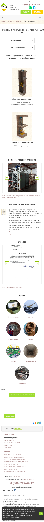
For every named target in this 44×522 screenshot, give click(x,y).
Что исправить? (10, 416)
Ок (41, 514)
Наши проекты (9, 445)
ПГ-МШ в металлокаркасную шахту (22, 104)
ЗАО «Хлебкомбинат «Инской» (12, 287)
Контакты (7, 447)
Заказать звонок (26, 12)
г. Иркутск (16, 476)
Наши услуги (9, 440)
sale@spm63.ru (29, 479)
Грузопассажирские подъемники (16, 462)
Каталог (7, 451)
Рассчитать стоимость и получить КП (22, 395)
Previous (7, 178)
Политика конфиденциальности (13, 495)
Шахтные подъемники (22, 99)
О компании (9, 434)
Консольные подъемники (21, 143)
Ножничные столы (11, 464)
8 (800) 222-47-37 (31, 4)
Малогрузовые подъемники (14, 459)
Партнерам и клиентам (12, 443)
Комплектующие (10, 469)
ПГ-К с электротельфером (22, 146)
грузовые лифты (23, 498)
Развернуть (18, 429)
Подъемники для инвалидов (15, 467)
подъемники (31, 498)
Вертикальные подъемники (14, 471)
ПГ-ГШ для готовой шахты (22, 102)
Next (37, 178)
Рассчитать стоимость (37, 12)
